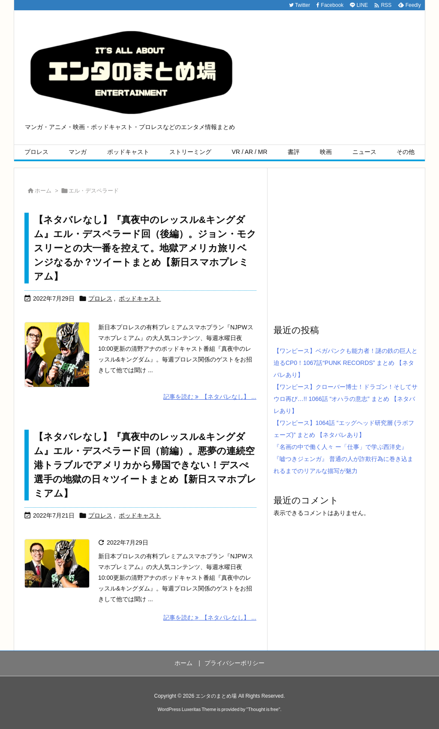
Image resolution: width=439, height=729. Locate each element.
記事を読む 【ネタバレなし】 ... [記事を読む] (209, 396)
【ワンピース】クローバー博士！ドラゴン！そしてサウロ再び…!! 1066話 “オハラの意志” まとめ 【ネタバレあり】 (346, 398)
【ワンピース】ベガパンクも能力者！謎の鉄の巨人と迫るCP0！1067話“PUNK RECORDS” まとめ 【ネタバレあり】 (346, 362)
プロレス (100, 298)
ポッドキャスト (140, 298)
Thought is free (263, 709)
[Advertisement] (346, 245)
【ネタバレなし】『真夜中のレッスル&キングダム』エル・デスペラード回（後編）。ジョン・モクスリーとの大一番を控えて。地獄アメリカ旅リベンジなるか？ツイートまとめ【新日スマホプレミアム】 (145, 248)
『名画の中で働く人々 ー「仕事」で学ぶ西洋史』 (340, 446)
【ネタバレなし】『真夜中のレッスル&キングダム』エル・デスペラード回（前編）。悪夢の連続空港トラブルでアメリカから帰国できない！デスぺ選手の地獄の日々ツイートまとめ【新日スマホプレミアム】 (145, 465)
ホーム (43, 190)
